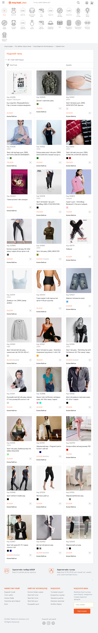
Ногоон (38, 158)
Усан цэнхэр (8, 158)
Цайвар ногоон (8, 454)
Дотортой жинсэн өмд (44, 545)
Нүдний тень (60, 46)
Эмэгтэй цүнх (33, 601)
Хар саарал (8, 255)
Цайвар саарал (8, 356)
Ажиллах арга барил (12, 601)
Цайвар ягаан (67, 208)
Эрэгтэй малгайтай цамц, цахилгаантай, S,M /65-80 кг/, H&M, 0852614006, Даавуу (18, 351)
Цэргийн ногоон (38, 104)
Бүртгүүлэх (82, 611)
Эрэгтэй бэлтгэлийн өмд (16, 496)
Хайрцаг (69, 249)
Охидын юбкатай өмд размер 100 (78, 446)
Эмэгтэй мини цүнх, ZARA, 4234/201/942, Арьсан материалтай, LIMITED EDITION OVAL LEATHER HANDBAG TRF (77, 104)
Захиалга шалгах (57, 598)
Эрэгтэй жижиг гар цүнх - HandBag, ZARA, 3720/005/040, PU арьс (48, 203)
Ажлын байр (9, 598)
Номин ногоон (40, 403)
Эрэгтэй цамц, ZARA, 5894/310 (47, 251)
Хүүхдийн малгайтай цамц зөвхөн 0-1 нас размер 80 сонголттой (19, 398)
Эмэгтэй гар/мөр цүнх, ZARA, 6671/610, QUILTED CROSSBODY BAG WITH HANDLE (18, 154)
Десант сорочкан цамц (45, 101)
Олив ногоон (38, 255)
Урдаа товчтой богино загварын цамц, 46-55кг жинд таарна (48, 398)
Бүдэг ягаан (38, 403)
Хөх (40, 452)
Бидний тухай (9, 592)
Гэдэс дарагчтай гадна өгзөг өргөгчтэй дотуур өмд (47, 299)
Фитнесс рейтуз (42, 496)
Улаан (70, 158)
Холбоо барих (56, 604)
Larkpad (69, 198)
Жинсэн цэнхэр (67, 302)
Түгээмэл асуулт (57, 592)
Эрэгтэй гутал (33, 598)
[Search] (53, 2)
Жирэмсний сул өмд (73, 545)
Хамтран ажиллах (57, 601)
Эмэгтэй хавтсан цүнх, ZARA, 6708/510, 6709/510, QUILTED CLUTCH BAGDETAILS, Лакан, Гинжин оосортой (77, 154)
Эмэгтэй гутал (33, 595)
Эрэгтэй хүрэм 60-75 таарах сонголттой (17, 546)
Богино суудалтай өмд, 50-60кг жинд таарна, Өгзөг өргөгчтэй (18, 250)
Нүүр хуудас (8, 46)
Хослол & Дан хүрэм (35, 592)
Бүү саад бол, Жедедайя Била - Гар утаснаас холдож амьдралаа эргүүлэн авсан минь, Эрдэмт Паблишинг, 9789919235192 (19, 104)
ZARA (68, 100)
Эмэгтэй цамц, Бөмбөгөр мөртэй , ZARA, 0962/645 (19, 450)
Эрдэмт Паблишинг (14, 100)
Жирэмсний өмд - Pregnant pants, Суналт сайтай (48, 447)
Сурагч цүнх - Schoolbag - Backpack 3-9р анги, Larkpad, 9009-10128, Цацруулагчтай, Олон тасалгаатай (77, 203)
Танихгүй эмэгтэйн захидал (17, 200)
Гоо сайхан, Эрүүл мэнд (23, 46)
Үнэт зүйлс (8, 595)
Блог (6, 604)
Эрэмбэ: (69, 65)
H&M (8, 347)
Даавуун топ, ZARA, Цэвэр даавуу (16, 302)
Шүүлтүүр (12, 65)
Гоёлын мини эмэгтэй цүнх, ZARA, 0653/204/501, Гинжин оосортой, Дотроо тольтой (48, 154)
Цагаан (8, 306)
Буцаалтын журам (57, 595)
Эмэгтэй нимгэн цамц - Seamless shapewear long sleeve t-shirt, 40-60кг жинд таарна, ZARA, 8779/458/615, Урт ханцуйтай (48, 351)
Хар (67, 158)
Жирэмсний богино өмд (74, 496)
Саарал (70, 499)
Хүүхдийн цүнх (33, 604)
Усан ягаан (67, 109)
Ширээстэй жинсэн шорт (75, 298)
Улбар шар (38, 356)
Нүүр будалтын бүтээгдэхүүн (43, 46)
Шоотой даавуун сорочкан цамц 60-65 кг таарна (78, 398)
